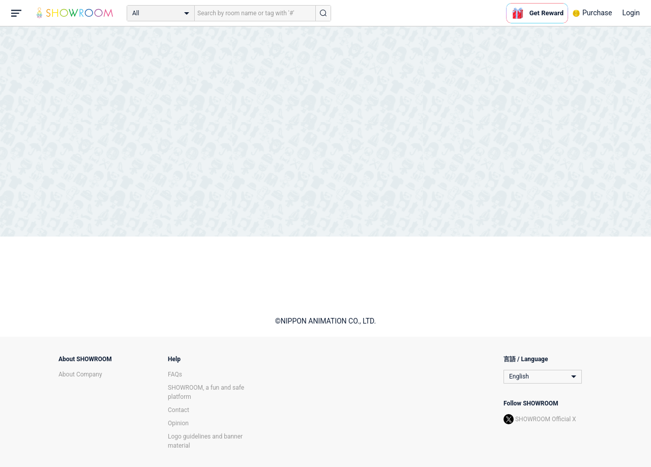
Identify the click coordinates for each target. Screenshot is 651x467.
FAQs (175, 374)
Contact (178, 410)
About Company (80, 374)
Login (631, 13)
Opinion (178, 423)
